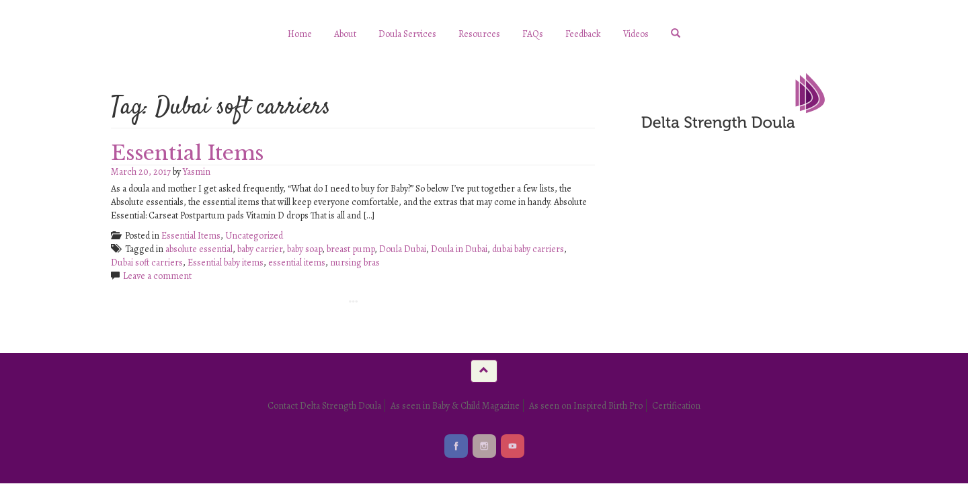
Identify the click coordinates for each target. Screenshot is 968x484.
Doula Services (407, 34)
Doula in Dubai (459, 249)
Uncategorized (254, 235)
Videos (636, 34)
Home (300, 34)
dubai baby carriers (528, 249)
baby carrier (259, 249)
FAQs (532, 34)
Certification (676, 405)
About (345, 34)
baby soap (304, 249)
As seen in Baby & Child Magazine (455, 405)
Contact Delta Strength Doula (324, 405)
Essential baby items (226, 262)
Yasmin (196, 171)
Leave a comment (157, 276)
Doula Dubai (402, 249)
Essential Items (187, 152)
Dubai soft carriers (147, 262)
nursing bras (355, 262)
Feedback (583, 34)
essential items (296, 262)
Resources (479, 34)
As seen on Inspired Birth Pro (586, 405)
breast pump (350, 249)
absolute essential (199, 249)
